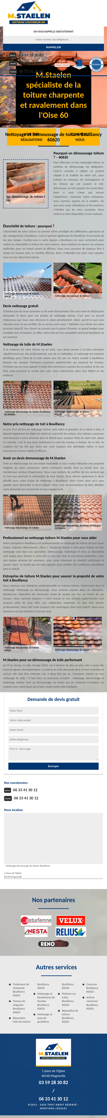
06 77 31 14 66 (31, 71)
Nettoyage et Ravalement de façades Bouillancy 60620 (46, 1001)
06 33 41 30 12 (31, 63)
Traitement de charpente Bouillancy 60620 (21, 990)
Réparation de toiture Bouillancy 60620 (70, 1016)
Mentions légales (53, 1108)
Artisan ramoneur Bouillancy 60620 (92, 1003)
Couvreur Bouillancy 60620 (92, 988)
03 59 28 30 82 (31, 54)
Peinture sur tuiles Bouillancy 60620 (69, 999)
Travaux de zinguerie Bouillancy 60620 (19, 1006)
